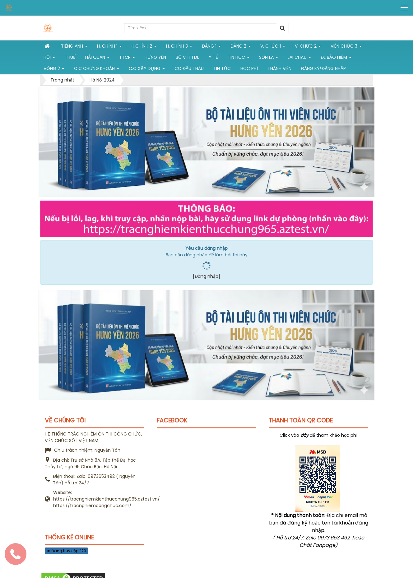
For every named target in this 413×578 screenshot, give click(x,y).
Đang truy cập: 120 (66, 550)
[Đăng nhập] (206, 276)
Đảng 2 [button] (240, 47)
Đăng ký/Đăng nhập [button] (323, 68)
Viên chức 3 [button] (346, 47)
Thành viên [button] (279, 68)
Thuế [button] (70, 57)
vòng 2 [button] (54, 69)
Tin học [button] (238, 58)
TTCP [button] (127, 58)
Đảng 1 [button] (211, 47)
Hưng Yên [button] (155, 57)
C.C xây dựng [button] (147, 69)
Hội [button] (49, 58)
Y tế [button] (213, 57)
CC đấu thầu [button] (189, 68)
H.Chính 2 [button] (144, 47)
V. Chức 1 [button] (272, 47)
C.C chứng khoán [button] (96, 69)
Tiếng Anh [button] (74, 47)
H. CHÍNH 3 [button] (179, 47)
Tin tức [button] (222, 68)
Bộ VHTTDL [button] (187, 57)
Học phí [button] (249, 68)
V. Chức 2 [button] (308, 47)
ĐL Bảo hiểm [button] (336, 58)
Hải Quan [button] (97, 58)
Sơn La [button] (268, 58)
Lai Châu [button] (299, 58)
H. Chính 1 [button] (109, 47)
